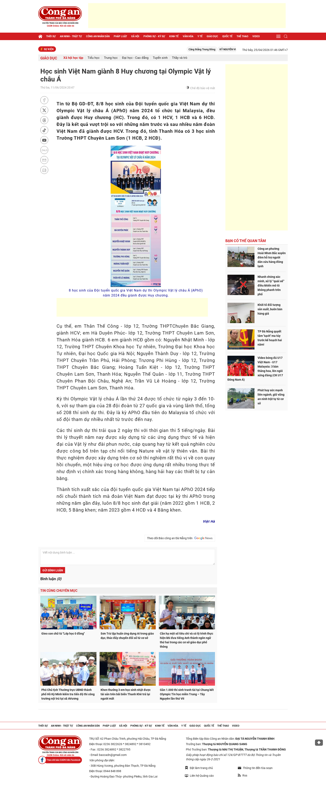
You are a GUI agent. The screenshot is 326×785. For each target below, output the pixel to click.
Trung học (111, 57)
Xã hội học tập (73, 57)
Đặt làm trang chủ (199, 768)
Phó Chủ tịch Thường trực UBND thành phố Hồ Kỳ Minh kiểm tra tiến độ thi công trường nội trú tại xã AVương (68, 694)
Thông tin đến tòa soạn (255, 768)
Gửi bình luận (52, 570)
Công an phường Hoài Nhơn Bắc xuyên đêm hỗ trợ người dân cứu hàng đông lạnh (272, 257)
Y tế (200, 36)
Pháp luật (120, 36)
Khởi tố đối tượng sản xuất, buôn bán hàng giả (270, 309)
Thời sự (51, 36)
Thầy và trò (179, 57)
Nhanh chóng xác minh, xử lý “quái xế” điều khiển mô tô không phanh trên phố (271, 285)
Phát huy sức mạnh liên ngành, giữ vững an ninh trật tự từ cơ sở (271, 397)
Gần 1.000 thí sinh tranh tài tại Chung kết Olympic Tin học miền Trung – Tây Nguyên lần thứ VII (187, 694)
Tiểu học (94, 57)
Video (256, 36)
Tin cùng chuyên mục (58, 591)
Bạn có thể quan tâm (245, 241)
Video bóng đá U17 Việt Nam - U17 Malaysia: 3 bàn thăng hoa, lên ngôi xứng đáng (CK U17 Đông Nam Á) (255, 368)
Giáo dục (212, 36)
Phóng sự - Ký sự (154, 36)
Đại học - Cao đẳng (135, 57)
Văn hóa (188, 36)
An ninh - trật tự (71, 36)
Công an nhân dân (98, 36)
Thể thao (242, 36)
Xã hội (135, 36)
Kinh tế (174, 36)
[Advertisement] (187, 15)
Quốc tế (227, 36)
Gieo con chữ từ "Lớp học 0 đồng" (63, 633)
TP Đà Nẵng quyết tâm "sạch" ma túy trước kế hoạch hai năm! (270, 338)
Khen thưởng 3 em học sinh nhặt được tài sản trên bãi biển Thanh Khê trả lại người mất (126, 694)
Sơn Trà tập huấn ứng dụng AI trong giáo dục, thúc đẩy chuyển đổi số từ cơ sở (127, 636)
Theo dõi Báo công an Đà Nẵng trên (180, 538)
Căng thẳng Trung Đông (208, 49)
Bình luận (50, 579)
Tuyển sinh (160, 57)
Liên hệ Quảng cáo (199, 775)
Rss (242, 775)
